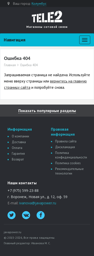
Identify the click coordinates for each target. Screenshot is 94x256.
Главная (10, 65)
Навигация (14, 40)
